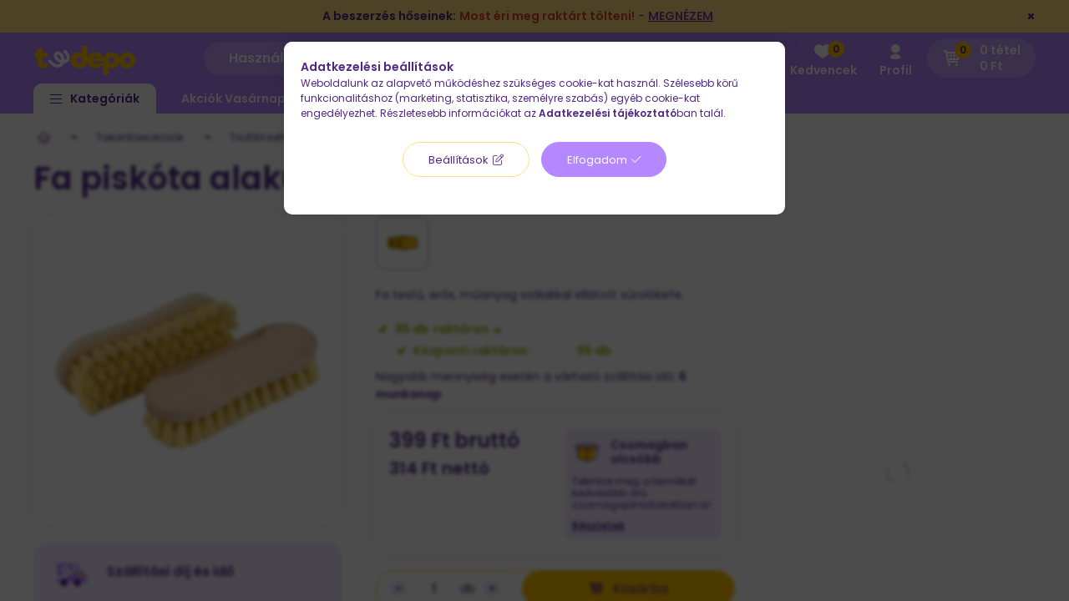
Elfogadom (597, 160)
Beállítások (458, 160)
